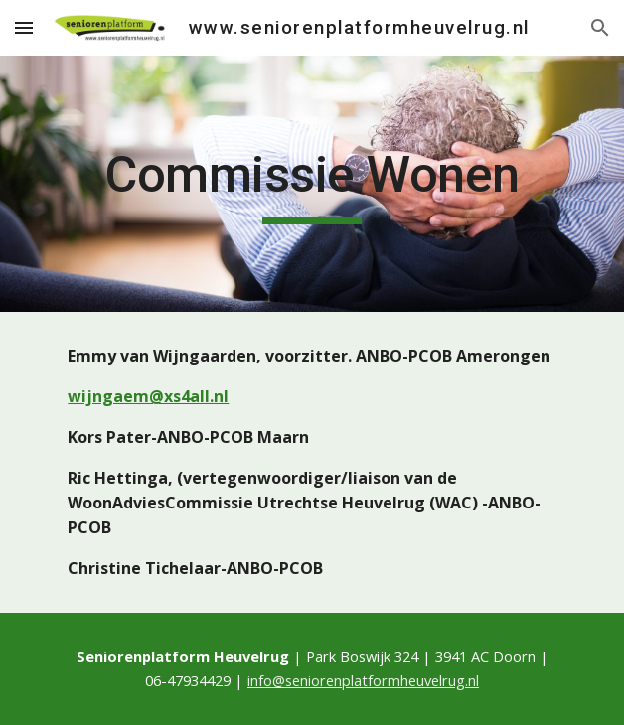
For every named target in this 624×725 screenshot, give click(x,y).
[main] (311, 183)
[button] (24, 27)
